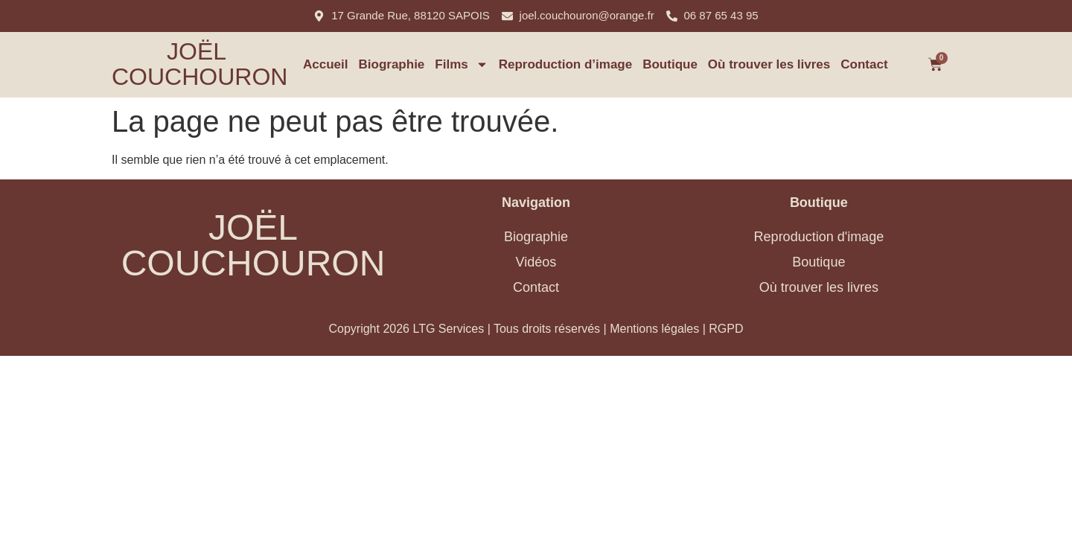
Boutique (670, 64)
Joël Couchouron (199, 64)
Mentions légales (654, 328)
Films (461, 64)
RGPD (726, 328)
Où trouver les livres (769, 64)
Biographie (392, 64)
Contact (863, 64)
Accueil (325, 64)
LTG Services (448, 328)
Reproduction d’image (565, 64)
